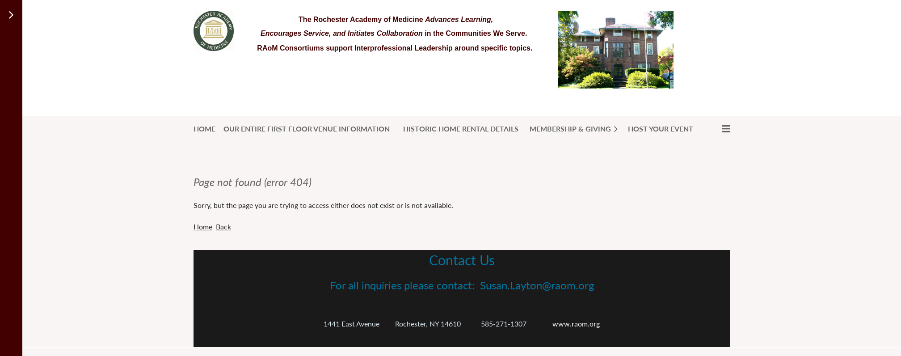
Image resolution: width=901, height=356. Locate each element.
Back (223, 226)
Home (203, 226)
